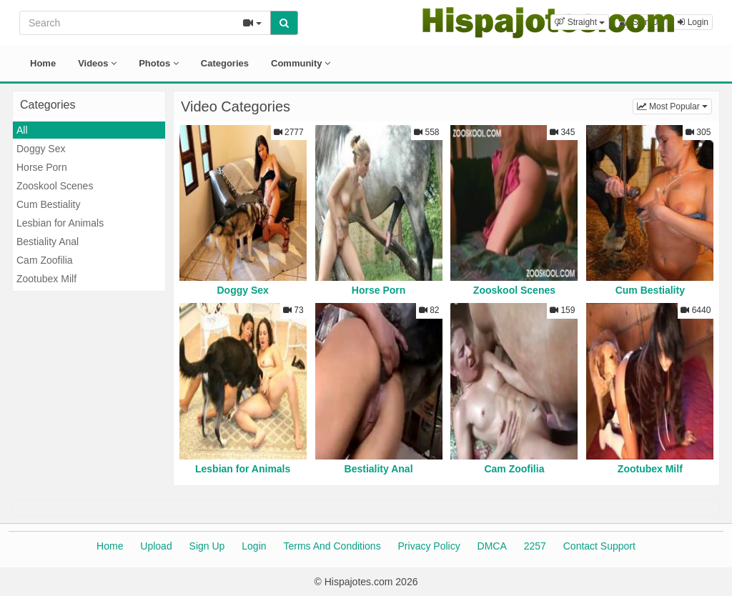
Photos (159, 63)
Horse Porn (41, 167)
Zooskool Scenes (54, 186)
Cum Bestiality (48, 204)
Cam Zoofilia (44, 260)
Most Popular (674, 105)
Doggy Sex (40, 148)
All (22, 130)
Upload (156, 546)
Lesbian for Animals (60, 223)
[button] (579, 22)
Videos (97, 63)
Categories (225, 63)
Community (300, 63)
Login (254, 546)
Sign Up (207, 546)
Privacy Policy (429, 546)
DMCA (492, 546)
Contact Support (599, 546)
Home (43, 63)
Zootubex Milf (46, 278)
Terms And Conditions (331, 546)
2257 (535, 546)
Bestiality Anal (47, 241)
